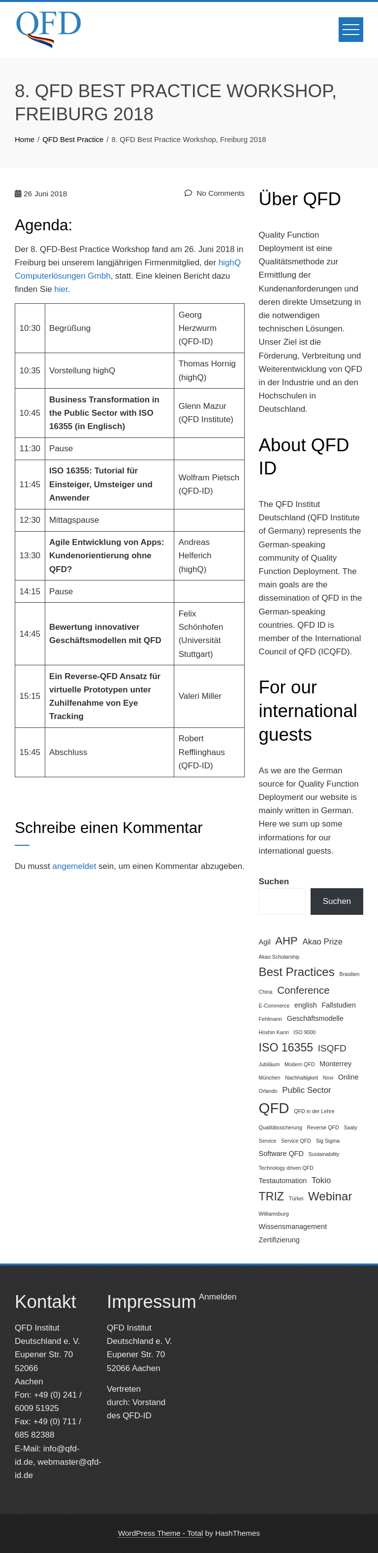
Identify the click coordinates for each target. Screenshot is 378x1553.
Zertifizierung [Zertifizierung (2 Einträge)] (279, 1240)
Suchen (274, 881)
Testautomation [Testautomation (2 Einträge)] (283, 1181)
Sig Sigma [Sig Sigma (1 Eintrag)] (328, 1141)
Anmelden (218, 1296)
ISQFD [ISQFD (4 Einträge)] (332, 1048)
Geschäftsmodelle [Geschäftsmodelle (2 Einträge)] (315, 1018)
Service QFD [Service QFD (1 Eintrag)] (296, 1141)
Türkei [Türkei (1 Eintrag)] (296, 1198)
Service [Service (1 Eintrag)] (268, 1141)
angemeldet (74, 866)
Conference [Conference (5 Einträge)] (303, 990)
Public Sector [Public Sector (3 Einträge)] (306, 1090)
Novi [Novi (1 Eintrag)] (328, 1078)
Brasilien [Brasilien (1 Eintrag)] (350, 974)
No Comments (215, 193)
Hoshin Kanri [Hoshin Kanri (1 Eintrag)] (274, 1032)
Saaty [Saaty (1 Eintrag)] (350, 1127)
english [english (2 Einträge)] (305, 1005)
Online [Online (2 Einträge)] (348, 1077)
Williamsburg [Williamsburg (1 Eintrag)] (274, 1214)
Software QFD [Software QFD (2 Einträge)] (281, 1153)
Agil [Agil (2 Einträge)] (265, 942)
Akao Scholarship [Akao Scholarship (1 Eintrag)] (279, 957)
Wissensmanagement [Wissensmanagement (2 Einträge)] (293, 1226)
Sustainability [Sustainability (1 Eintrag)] (324, 1154)
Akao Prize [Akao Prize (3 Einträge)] (322, 941)
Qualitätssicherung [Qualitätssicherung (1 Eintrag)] (280, 1127)
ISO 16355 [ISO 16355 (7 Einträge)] (286, 1047)
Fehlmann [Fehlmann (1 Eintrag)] (270, 1019)
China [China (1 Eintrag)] (266, 992)
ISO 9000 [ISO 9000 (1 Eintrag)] (304, 1032)
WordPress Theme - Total (160, 1533)
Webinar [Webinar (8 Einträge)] (330, 1196)
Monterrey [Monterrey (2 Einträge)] (335, 1064)
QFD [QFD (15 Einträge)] (274, 1108)
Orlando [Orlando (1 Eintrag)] (268, 1091)
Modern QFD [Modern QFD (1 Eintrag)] (299, 1064)
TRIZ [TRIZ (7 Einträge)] (271, 1196)
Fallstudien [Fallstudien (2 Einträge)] (338, 1005)
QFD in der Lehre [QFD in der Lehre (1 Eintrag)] (314, 1111)
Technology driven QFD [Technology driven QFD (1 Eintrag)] (286, 1168)
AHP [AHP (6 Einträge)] (286, 941)
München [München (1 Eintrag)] (270, 1078)
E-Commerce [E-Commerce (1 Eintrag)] (274, 1006)
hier (60, 289)
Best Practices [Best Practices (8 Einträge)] (297, 971)
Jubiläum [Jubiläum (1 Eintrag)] (269, 1064)
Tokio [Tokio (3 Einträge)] (321, 1180)
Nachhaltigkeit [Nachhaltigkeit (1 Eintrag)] (301, 1078)
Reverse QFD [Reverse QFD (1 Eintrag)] (323, 1127)
